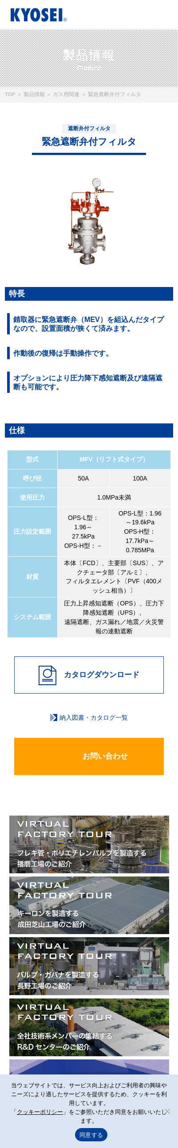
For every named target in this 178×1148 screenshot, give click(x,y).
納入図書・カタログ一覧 (93, 717)
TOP (10, 94)
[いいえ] (166, 1111)
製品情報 (34, 94)
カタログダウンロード (89, 675)
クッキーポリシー (40, 1112)
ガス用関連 (66, 94)
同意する (91, 1135)
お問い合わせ (89, 757)
